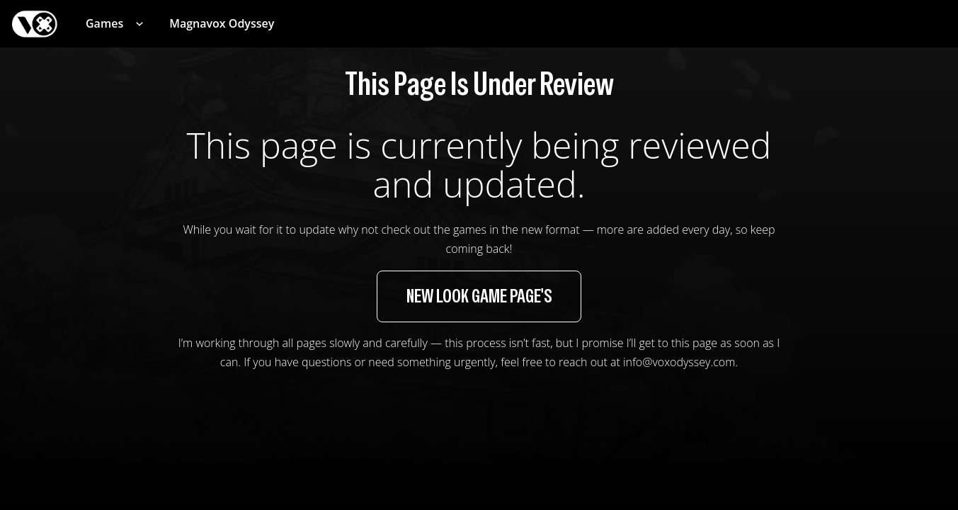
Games (104, 23)
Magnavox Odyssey (221, 23)
